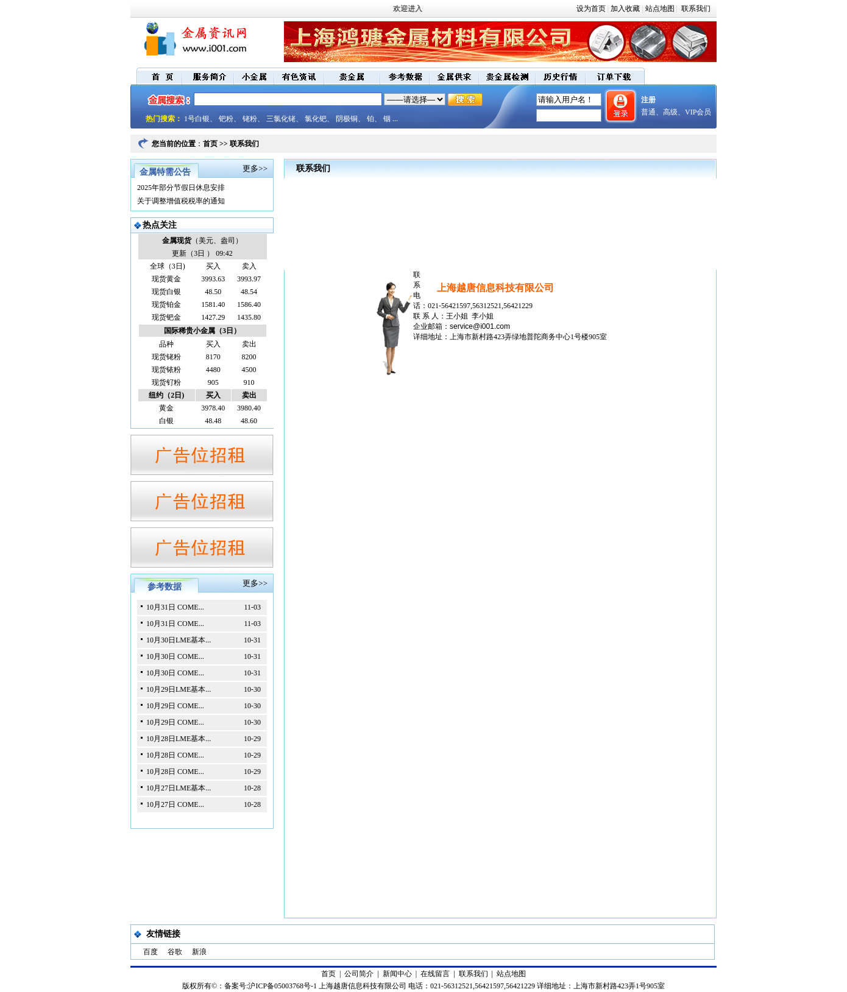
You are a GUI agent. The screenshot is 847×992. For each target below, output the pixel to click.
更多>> (255, 168)
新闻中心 (397, 973)
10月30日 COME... (175, 656)
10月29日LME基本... (178, 689)
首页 (210, 143)
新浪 (199, 952)
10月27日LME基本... (178, 788)
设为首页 (591, 8)
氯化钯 (316, 118)
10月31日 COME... (175, 607)
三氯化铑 (281, 118)
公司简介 (359, 973)
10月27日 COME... (175, 804)
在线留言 (435, 973)
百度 (150, 952)
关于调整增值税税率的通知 (181, 201)
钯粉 (226, 118)
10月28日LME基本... (178, 738)
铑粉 (250, 118)
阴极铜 (347, 118)
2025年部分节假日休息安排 (181, 187)
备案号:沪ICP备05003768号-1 (270, 986)
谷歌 (175, 952)
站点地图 (660, 8)
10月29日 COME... (175, 706)
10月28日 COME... (175, 755)
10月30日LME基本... (178, 640)
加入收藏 (625, 8)
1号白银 (197, 118)
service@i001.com (480, 326)
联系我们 (695, 8)
